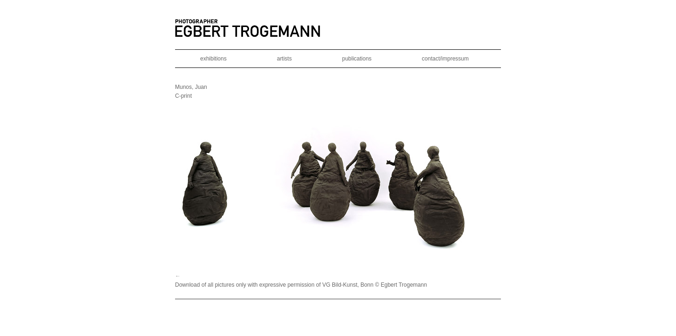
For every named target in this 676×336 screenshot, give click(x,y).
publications (357, 58)
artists (284, 58)
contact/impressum (445, 58)
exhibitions (213, 58)
